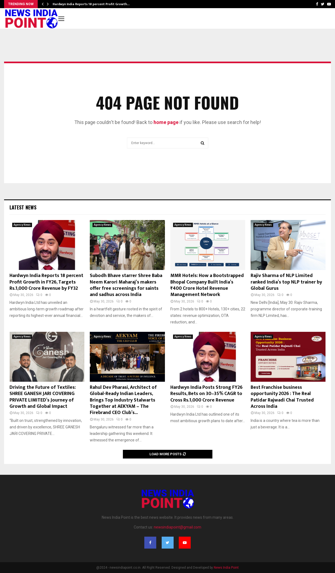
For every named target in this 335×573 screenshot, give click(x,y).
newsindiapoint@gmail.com (177, 527)
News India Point (226, 567)
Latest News (22, 207)
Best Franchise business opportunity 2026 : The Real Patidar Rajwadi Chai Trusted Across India (282, 396)
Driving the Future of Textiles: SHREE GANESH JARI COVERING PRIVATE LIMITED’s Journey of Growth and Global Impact (42, 396)
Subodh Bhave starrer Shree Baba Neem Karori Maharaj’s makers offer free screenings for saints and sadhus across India (126, 285)
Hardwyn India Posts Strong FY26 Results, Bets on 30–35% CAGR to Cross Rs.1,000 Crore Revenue (206, 393)
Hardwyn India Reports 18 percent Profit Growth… (91, 4)
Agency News (22, 224)
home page (166, 122)
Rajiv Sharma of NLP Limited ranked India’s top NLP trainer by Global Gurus (286, 282)
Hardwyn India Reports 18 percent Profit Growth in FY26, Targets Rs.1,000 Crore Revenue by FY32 (46, 282)
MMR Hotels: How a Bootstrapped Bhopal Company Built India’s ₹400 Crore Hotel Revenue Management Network (207, 285)
